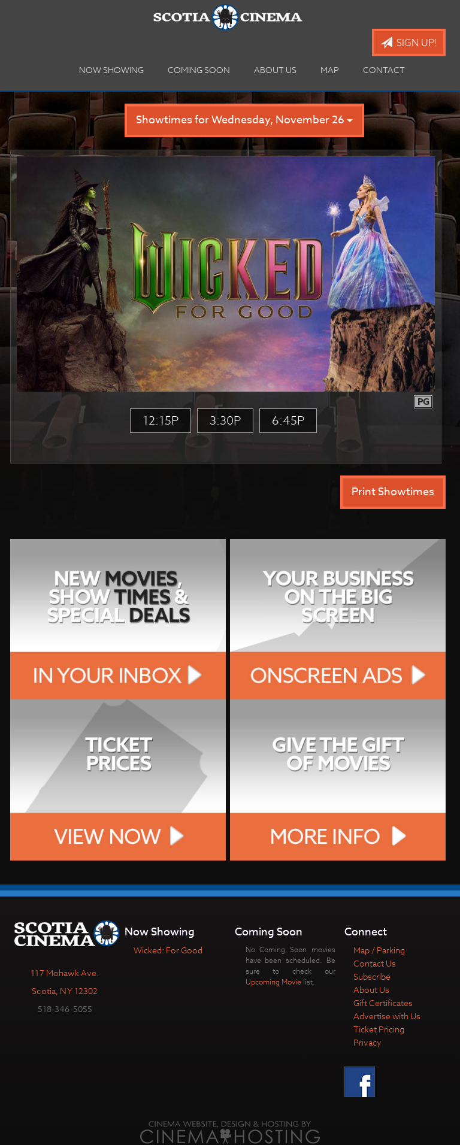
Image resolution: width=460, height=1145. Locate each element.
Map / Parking (379, 950)
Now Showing (111, 69)
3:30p (225, 420)
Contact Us (374, 963)
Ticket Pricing (378, 1029)
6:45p (288, 420)
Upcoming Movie (273, 982)
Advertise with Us (386, 1016)
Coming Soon (199, 69)
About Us (275, 69)
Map (329, 69)
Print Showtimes (393, 492)
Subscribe (372, 976)
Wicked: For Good (168, 950)
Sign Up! (408, 43)
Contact (384, 69)
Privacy (367, 1042)
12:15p (160, 420)
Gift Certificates (383, 1002)
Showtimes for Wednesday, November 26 (244, 120)
